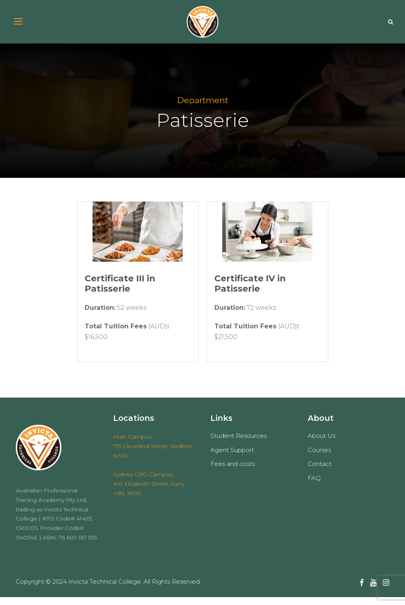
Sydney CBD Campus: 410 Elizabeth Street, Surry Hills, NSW (148, 492)
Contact (319, 472)
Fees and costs (232, 472)
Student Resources (238, 444)
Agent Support (232, 458)
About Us (321, 444)
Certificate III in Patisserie (120, 291)
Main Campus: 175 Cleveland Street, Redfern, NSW (153, 454)
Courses (319, 458)
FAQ (314, 486)
